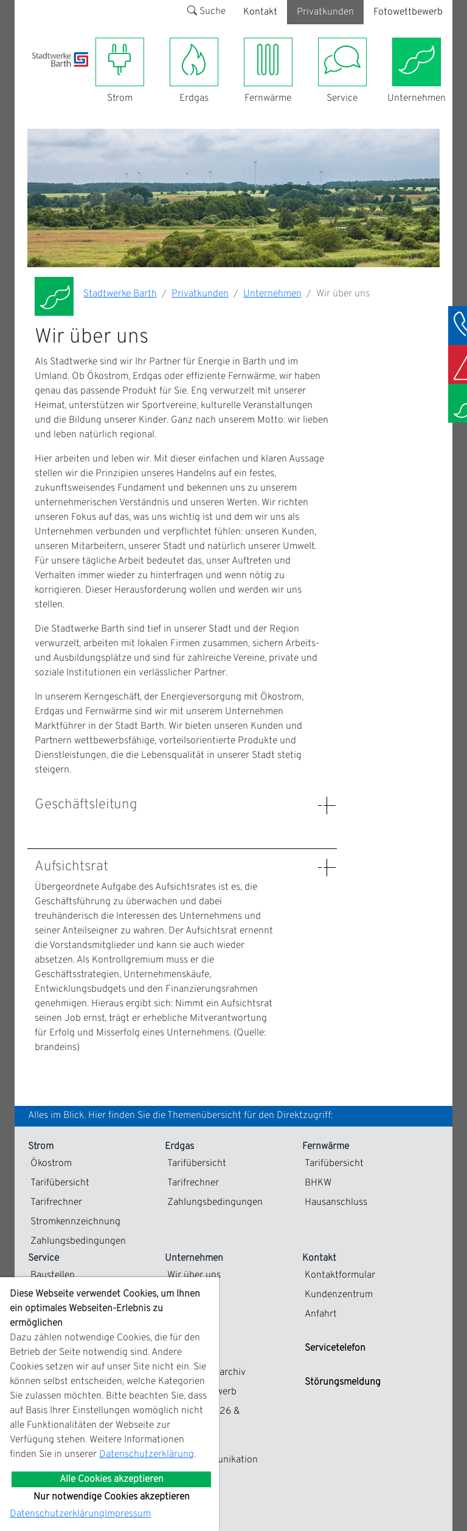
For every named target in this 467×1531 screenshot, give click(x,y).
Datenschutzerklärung (146, 1454)
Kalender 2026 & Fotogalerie (203, 1418)
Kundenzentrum (339, 1295)
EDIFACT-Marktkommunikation (212, 1452)
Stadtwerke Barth (120, 294)
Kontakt (260, 12)
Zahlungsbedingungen (78, 1241)
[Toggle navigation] (39, 74)
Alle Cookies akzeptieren (112, 1479)
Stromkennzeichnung (75, 1222)
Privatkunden (325, 12)
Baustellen (52, 1275)
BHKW (318, 1183)
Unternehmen (272, 294)
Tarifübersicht (59, 1183)
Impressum (128, 1514)
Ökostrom (51, 1164)
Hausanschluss (336, 1202)
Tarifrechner (56, 1202)
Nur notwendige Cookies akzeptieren (111, 1497)
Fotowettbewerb (408, 12)
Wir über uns (194, 1275)
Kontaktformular (340, 1275)
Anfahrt (321, 1314)
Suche (206, 11)
